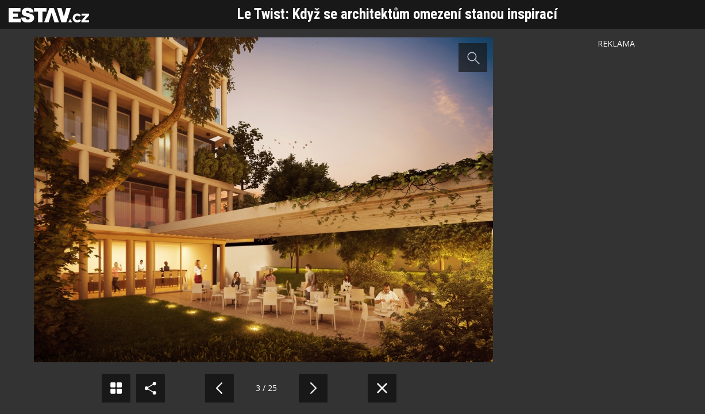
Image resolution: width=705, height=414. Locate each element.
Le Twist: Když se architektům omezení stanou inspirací (397, 14)
